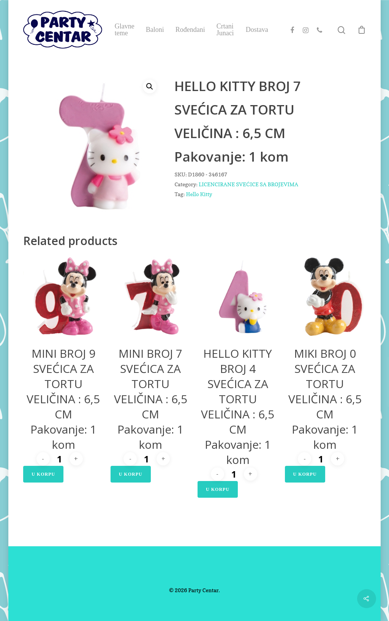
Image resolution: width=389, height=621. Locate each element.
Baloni (155, 29)
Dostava (257, 29)
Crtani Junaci (225, 29)
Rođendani (190, 29)
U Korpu (43, 474)
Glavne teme (124, 29)
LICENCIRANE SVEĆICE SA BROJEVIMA (248, 184)
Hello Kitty (199, 194)
